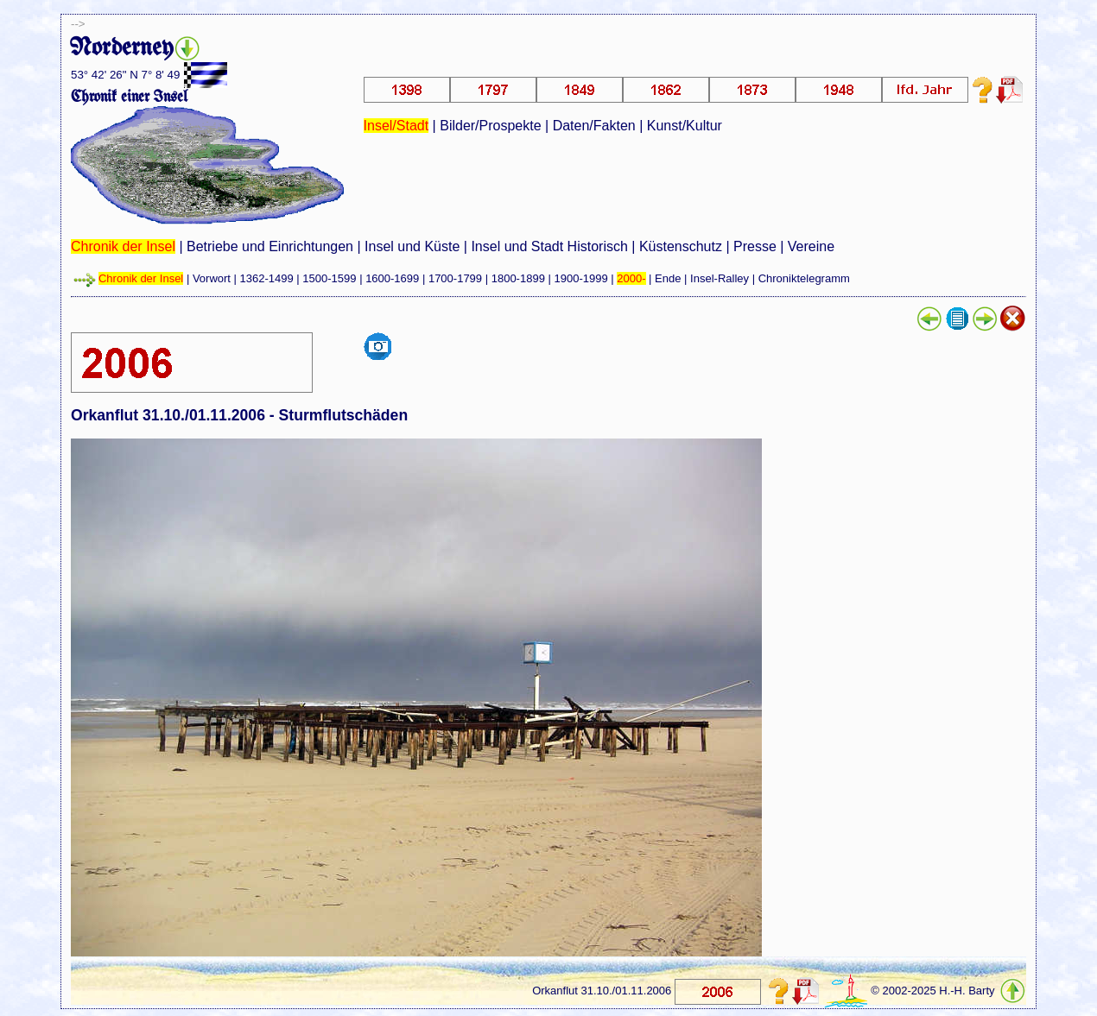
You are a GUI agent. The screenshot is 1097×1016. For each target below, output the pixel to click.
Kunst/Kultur (684, 125)
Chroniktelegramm (804, 278)
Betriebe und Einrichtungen (270, 246)
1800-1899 (518, 278)
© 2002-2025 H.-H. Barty (932, 990)
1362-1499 (267, 278)
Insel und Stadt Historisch (549, 246)
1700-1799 (455, 278)
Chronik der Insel (123, 246)
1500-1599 (329, 278)
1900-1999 (580, 278)
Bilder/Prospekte (490, 125)
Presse (755, 246)
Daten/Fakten (594, 125)
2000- (631, 278)
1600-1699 (392, 278)
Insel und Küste (412, 246)
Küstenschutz (680, 246)
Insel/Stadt (396, 125)
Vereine (811, 246)
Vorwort (212, 278)
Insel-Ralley (719, 278)
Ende (668, 278)
